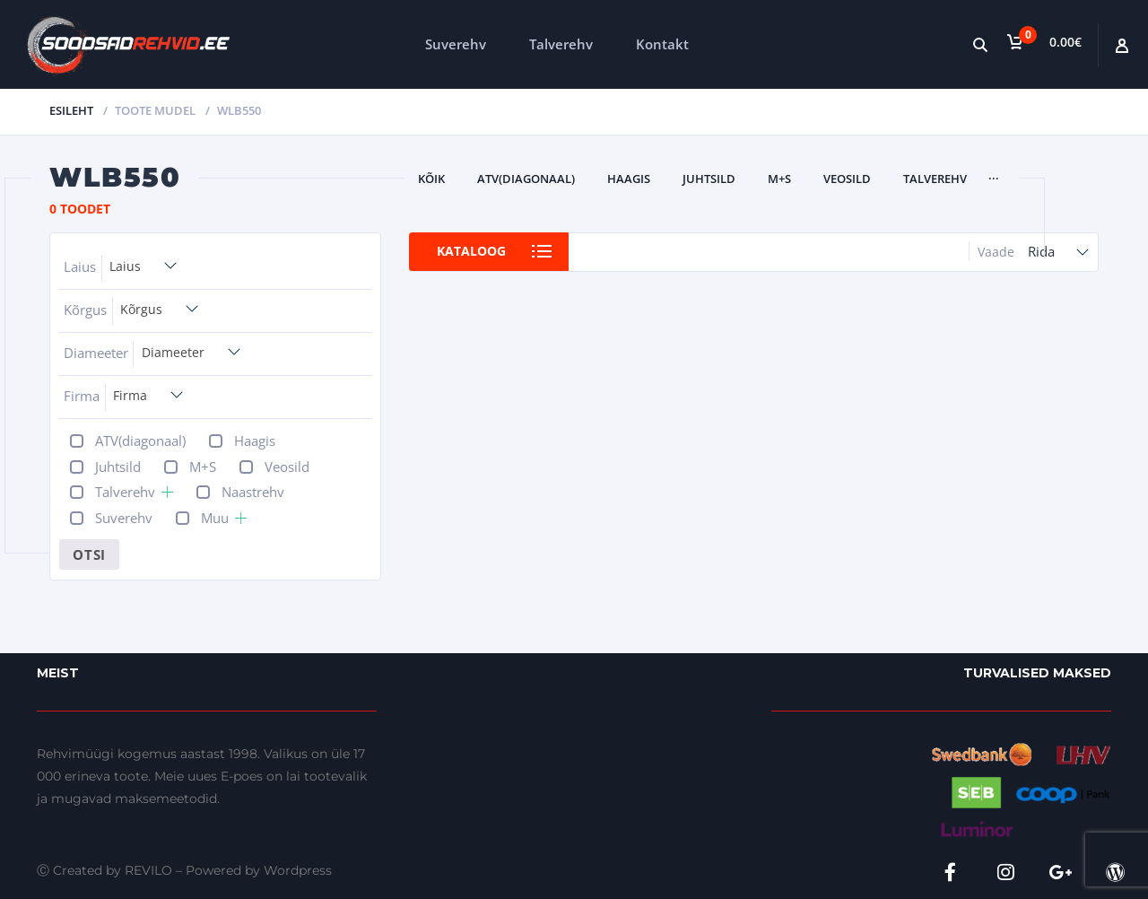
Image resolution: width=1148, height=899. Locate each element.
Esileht (71, 110)
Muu (215, 518)
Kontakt (662, 44)
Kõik (431, 178)
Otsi (89, 554)
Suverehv (455, 44)
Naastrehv (253, 492)
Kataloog (473, 251)
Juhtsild (709, 178)
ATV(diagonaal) (526, 178)
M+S (779, 178)
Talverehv (561, 44)
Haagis (628, 178)
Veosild (847, 178)
